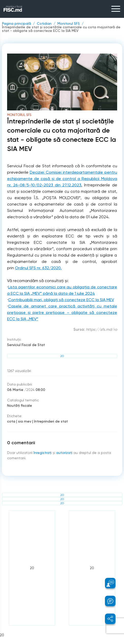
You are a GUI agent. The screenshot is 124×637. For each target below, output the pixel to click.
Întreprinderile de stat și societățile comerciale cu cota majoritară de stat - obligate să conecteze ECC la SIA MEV (61, 28)
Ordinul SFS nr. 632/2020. (38, 267)
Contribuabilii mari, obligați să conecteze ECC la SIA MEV (61, 299)
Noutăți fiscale (19, 405)
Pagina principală (16, 23)
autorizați (64, 453)
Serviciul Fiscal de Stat (26, 345)
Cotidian (44, 23)
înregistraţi (43, 453)
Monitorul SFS (68, 23)
